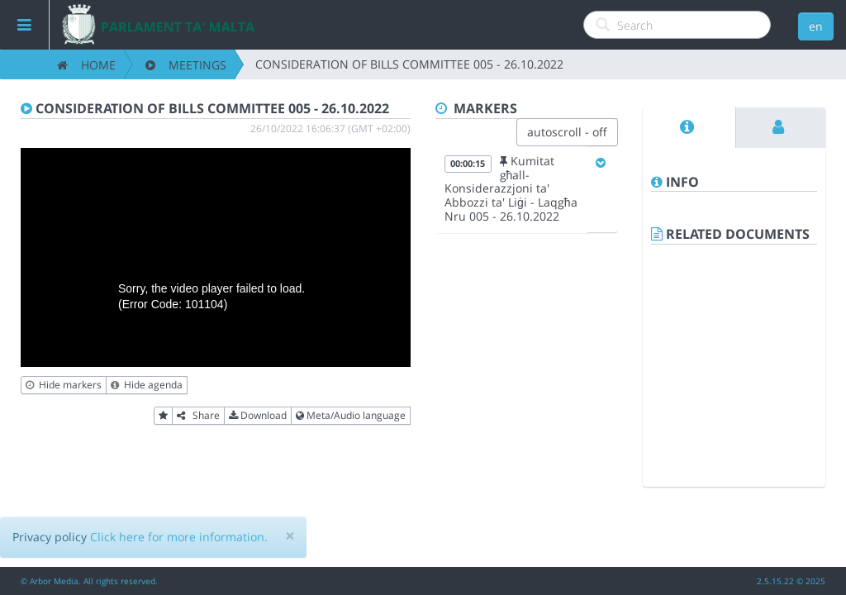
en (816, 26)
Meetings (185, 65)
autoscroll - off (567, 132)
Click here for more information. (179, 537)
